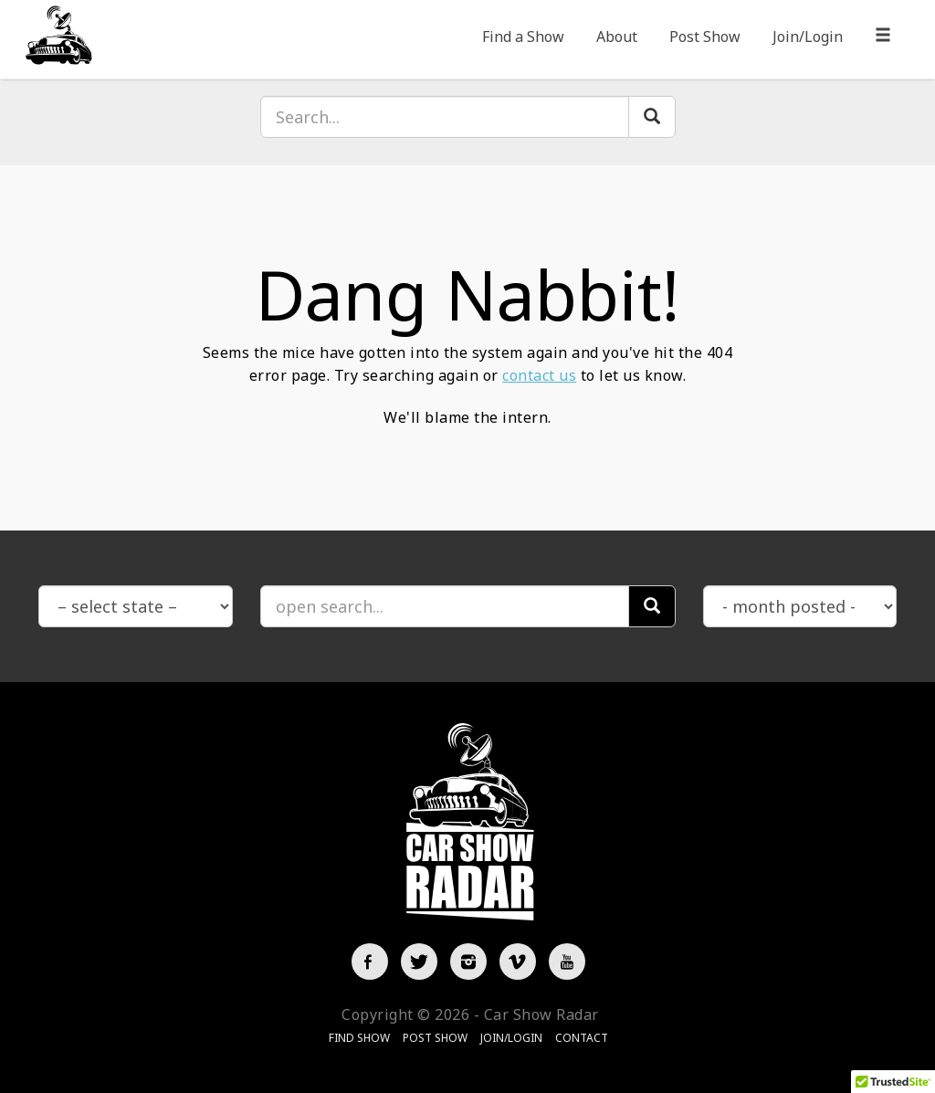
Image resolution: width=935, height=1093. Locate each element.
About (616, 36)
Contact (581, 1038)
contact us (539, 375)
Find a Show (523, 36)
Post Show (705, 36)
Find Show (359, 1038)
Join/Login (807, 36)
